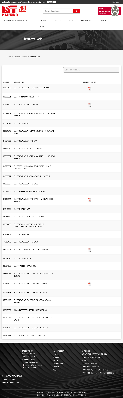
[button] (76, 11)
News (42, 27)
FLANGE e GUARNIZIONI (91, 357)
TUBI (84, 360)
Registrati (51, 2)
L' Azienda (43, 20)
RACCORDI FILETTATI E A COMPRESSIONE (98, 373)
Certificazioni (86, 20)
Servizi (71, 20)
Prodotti (58, 20)
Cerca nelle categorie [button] (15, 20)
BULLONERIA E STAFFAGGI (12, 376)
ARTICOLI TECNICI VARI (20, 57)
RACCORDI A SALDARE (91, 367)
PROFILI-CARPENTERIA (91, 364)
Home (9, 57)
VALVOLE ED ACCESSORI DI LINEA (95, 354)
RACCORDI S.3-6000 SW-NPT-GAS (95, 370)
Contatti (102, 20)
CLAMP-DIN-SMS (8, 379)
